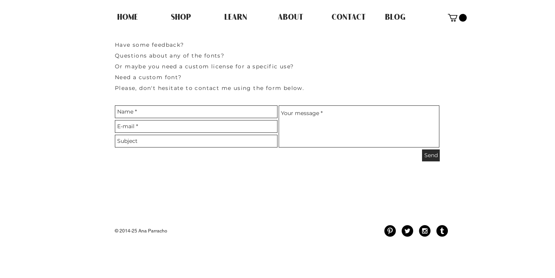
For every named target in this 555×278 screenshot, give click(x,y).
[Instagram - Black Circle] (425, 231)
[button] (457, 18)
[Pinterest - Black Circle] (390, 231)
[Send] (431, 155)
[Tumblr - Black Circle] (442, 231)
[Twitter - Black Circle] (407, 231)
